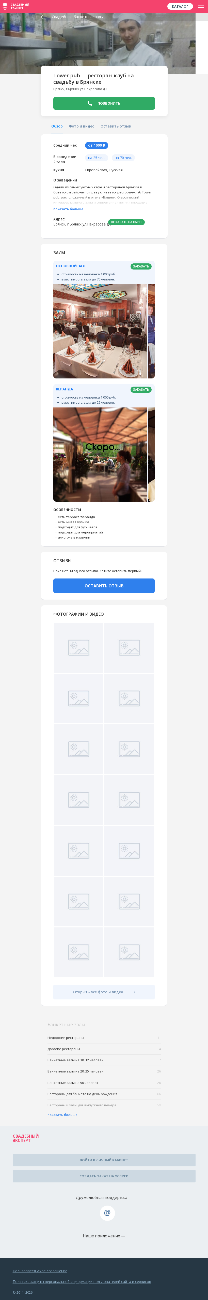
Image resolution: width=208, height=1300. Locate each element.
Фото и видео (81, 126)
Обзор (57, 126)
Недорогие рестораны (104, 1037)
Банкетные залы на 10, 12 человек (104, 1060)
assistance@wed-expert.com (107, 1213)
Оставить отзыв (116, 126)
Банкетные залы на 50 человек (104, 1082)
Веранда (64, 389)
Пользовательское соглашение (40, 1270)
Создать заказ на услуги (104, 1176)
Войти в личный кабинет (104, 1160)
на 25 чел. (96, 157)
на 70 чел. (123, 157)
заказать (141, 266)
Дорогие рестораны (104, 1048)
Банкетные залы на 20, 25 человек (104, 1071)
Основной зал (70, 265)
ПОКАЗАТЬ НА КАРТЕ (126, 222)
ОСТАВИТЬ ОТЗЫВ (104, 586)
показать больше (68, 209)
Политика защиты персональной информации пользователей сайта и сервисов (82, 1281)
